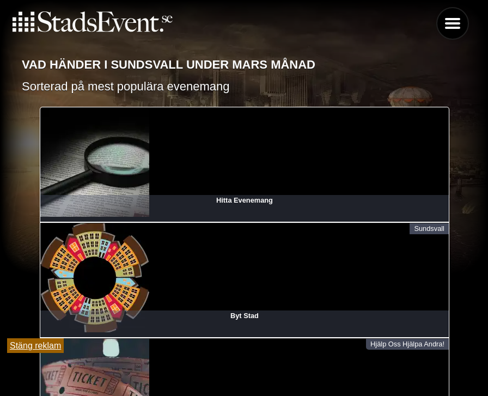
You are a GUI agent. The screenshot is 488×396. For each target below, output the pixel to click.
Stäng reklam (35, 345)
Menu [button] (452, 23)
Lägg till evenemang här (244, 336)
